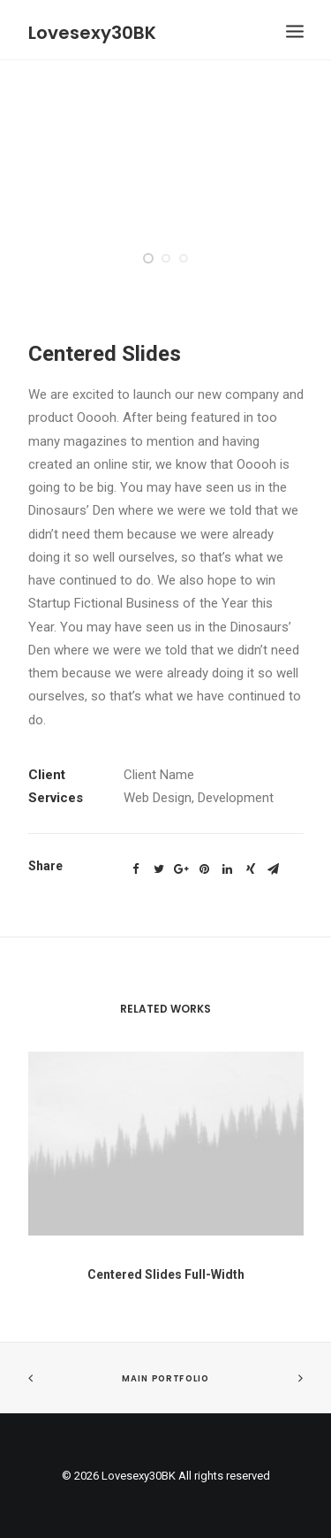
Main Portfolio (165, 1379)
